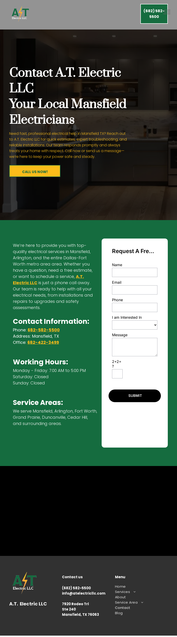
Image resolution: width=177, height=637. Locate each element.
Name (117, 264)
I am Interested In (127, 317)
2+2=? (116, 364)
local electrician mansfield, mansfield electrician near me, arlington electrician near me (88, 511)
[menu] (167, 12)
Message (119, 335)
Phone (117, 300)
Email (116, 282)
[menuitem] (139, 586)
